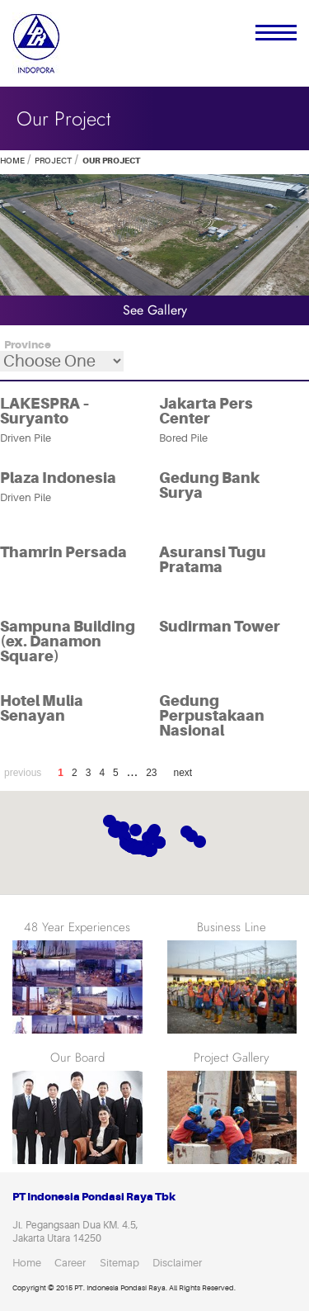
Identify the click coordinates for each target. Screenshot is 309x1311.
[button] (191, 836)
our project (110, 160)
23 (151, 773)
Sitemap (119, 1262)
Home (12, 160)
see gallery (155, 310)
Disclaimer (177, 1262)
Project (52, 160)
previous (22, 773)
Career (70, 1262)
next (183, 773)
